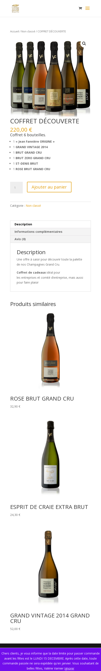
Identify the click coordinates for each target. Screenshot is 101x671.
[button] (84, 43)
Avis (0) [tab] (20, 239)
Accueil (14, 31)
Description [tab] (23, 224)
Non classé (28, 31)
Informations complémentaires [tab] (38, 232)
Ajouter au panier (49, 187)
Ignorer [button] (69, 668)
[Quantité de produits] (16, 188)
